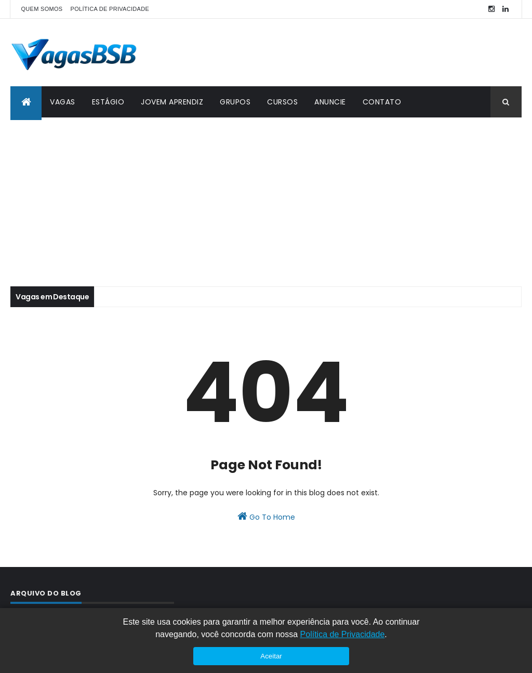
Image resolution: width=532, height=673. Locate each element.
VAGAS (62, 102)
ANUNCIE (330, 102)
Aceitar (271, 656)
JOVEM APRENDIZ (172, 102)
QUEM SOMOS (41, 9)
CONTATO (382, 102)
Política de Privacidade (342, 634)
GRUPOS (235, 102)
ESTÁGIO (108, 102)
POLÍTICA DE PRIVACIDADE (110, 9)
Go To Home (266, 516)
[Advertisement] (266, 195)
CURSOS (282, 102)
